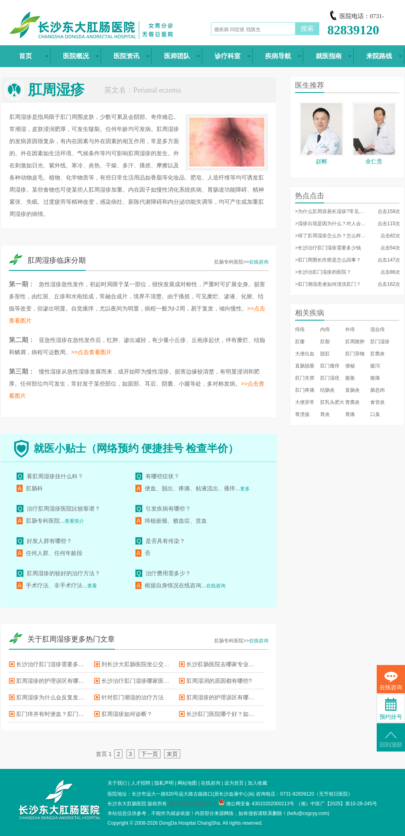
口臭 (375, 414)
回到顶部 (391, 739)
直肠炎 (352, 390)
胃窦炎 (352, 402)
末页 (172, 754)
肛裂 (325, 341)
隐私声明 (164, 783)
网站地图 (187, 783)
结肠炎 (327, 390)
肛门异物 (355, 354)
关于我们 (117, 783)
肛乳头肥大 (332, 402)
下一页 (149, 754)
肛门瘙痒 (330, 366)
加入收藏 (257, 783)
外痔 (350, 329)
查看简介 (74, 521)
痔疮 (300, 329)
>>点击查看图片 (91, 352)
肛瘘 (300, 341)
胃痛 (350, 414)
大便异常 (304, 402)
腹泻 (375, 366)
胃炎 (325, 414)
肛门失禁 (304, 378)
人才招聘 (140, 783)
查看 (92, 586)
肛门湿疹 (380, 341)
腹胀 (350, 378)
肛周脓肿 (355, 341)
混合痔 (377, 329)
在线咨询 (258, 262)
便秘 (350, 366)
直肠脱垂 (304, 366)
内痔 (325, 329)
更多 (245, 489)
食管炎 (377, 402)
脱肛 (325, 354)
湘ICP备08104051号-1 (193, 803)
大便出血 (304, 354)
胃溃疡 (302, 414)
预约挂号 (391, 709)
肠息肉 (377, 390)
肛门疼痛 (304, 390)
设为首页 (234, 783)
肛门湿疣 (330, 378)
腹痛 (375, 378)
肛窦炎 (377, 354)
